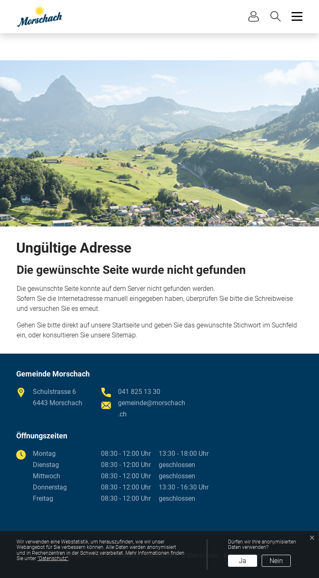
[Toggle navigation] (296, 16)
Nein (276, 561)
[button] (278, 16)
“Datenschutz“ (53, 558)
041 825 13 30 (139, 392)
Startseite (126, 325)
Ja (242, 561)
